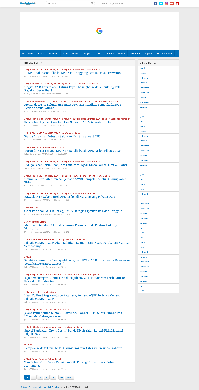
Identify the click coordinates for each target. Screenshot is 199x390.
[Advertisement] (99, 31)
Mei (142, 121)
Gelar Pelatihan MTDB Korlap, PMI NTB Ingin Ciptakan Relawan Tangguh (73, 211)
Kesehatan (135, 53)
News (31, 53)
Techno (121, 53)
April (142, 68)
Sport (65, 53)
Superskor (53, 53)
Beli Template (53, 387)
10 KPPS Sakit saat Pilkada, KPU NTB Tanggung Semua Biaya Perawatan (72, 73)
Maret (143, 73)
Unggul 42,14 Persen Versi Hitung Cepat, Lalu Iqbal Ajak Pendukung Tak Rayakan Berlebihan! (72, 88)
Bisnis (41, 53)
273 (61, 377)
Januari (143, 82)
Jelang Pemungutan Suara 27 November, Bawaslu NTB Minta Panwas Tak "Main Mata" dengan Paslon (73, 314)
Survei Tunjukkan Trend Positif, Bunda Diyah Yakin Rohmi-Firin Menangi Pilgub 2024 (73, 332)
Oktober (143, 97)
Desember (144, 87)
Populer (149, 53)
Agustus (143, 107)
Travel (97, 53)
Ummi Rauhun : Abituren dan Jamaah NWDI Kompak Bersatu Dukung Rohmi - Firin (77, 180)
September (145, 102)
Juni (142, 116)
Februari (144, 78)
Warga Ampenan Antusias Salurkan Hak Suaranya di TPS (62, 136)
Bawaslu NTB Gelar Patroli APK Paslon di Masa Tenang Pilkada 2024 (69, 196)
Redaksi (24, 387)
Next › (69, 377)
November (144, 92)
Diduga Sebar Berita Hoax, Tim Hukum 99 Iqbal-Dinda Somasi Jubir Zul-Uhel (75, 165)
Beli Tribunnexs (164, 53)
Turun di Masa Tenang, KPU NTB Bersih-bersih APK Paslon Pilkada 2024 (72, 150)
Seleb (75, 53)
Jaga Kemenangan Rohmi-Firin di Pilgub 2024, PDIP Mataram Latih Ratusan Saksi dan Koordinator (75, 279)
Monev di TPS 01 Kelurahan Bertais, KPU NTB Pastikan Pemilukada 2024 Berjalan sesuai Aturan (72, 106)
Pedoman (33, 387)
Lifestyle (86, 53)
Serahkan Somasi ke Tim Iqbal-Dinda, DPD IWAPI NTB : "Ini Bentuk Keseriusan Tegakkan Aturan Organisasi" (77, 262)
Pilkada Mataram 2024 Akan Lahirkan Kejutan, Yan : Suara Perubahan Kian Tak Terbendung (77, 244)
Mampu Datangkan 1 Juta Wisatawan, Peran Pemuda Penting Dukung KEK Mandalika (73, 226)
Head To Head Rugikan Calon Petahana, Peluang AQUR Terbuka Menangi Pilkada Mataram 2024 (72, 297)
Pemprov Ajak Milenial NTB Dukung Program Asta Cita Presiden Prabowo (73, 348)
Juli (141, 111)
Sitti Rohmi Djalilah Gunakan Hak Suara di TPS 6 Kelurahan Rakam (69, 122)
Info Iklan (42, 387)
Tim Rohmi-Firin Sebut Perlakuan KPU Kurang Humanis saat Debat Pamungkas (69, 364)
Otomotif (109, 53)
